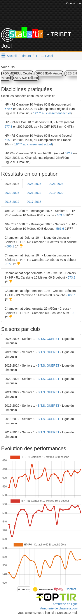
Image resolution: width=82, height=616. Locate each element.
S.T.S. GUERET (48, 339)
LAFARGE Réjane (25, 77)
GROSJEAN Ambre (49, 73)
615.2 (8, 140)
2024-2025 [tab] (34, 183)
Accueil (12, 56)
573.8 (71, 277)
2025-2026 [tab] (12, 183)
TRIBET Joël (44, 56)
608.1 (72, 295)
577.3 (8, 126)
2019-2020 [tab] (56, 192)
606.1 (10, 246)
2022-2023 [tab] (12, 192)
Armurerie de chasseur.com (59, 608)
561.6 (60, 228)
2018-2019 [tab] (12, 201)
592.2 (68, 153)
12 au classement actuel (51, 113)
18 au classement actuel (32, 144)
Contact (71, 589)
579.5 (8, 109)
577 (9, 264)
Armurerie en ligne (65, 604)
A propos (24, 589)
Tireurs (26, 56)
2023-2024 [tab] (56, 183)
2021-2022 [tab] (34, 192)
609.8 (61, 215)
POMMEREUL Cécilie (17, 73)
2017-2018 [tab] (34, 201)
